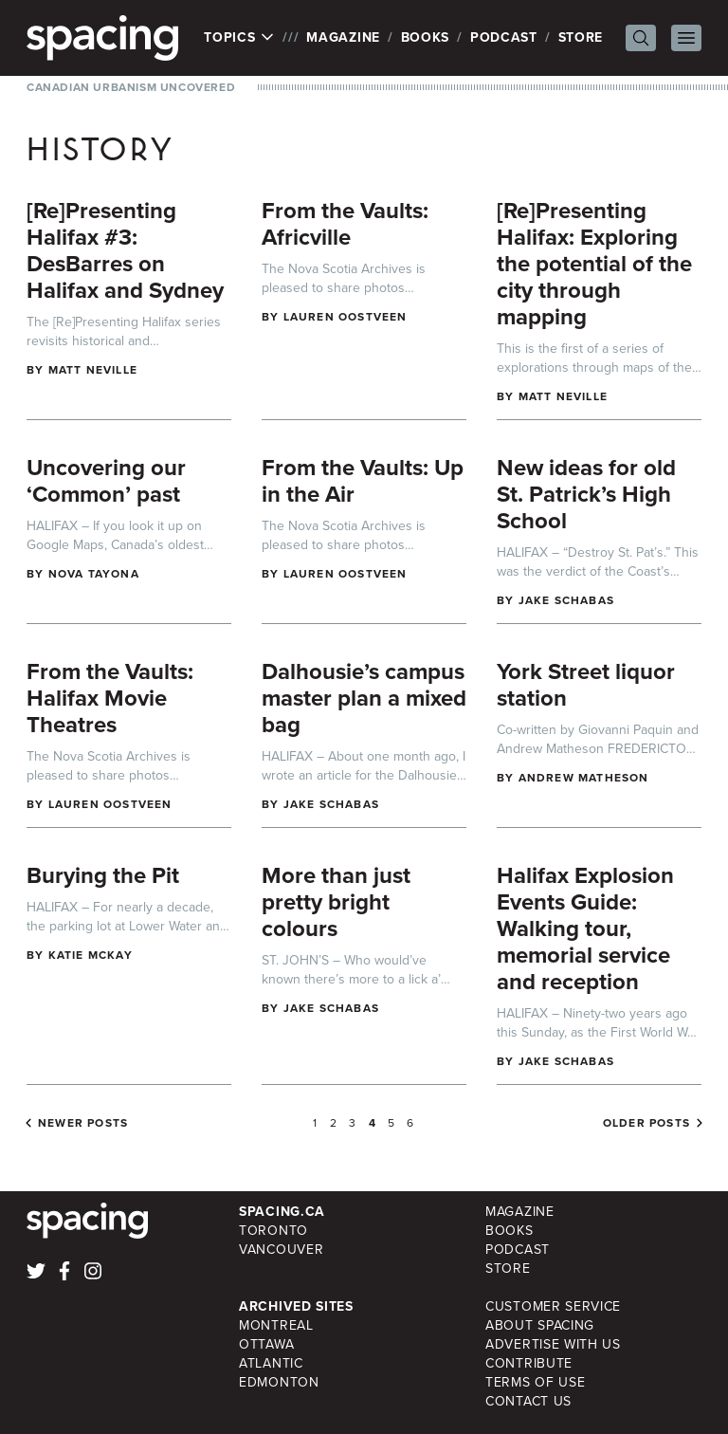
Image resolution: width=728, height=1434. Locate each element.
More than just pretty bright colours (336, 902)
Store (581, 37)
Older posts (646, 1123)
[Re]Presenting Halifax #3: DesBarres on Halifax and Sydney (125, 250)
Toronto (273, 1231)
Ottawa (266, 1344)
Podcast (503, 37)
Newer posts (83, 1123)
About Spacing (539, 1325)
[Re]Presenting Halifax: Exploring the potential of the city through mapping (594, 263)
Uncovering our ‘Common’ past (106, 480)
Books (425, 37)
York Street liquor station (586, 684)
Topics (239, 37)
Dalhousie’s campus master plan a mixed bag (364, 698)
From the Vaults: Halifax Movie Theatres (110, 698)
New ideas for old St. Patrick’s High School (586, 494)
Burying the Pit (103, 875)
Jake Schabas (566, 600)
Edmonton (279, 1382)
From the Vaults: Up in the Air (363, 480)
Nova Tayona (93, 573)
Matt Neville (92, 369)
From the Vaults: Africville (345, 223)
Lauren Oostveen (345, 316)
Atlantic (271, 1363)
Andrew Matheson (584, 777)
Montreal (276, 1325)
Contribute (529, 1363)
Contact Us (528, 1401)
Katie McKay (90, 955)
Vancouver (281, 1249)
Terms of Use (535, 1382)
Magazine (343, 37)
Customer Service (553, 1306)
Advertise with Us (553, 1344)
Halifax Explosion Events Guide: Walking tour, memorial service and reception (585, 928)
